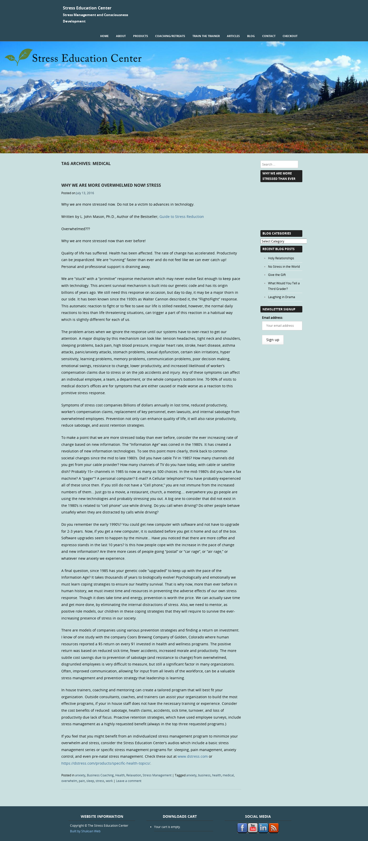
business (204, 775)
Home (104, 36)
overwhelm (69, 781)
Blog (251, 36)
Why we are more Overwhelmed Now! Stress (111, 185)
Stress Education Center (87, 8)
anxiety (80, 775)
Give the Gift (277, 275)
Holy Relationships (281, 258)
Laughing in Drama (281, 297)
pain (82, 781)
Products (140, 36)
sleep (90, 781)
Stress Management (157, 775)
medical (228, 775)
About (121, 36)
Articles (233, 36)
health (216, 775)
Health (120, 775)
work (109, 781)
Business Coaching (100, 775)
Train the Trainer (206, 36)
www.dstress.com (193, 756)
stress (100, 781)
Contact (268, 36)
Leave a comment (128, 781)
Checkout (290, 36)
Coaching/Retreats (170, 36)
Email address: (272, 318)
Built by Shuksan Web (85, 831)
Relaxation (133, 775)
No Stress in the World (284, 266)
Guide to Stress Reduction (181, 216)
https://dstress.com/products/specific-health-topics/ (105, 763)
